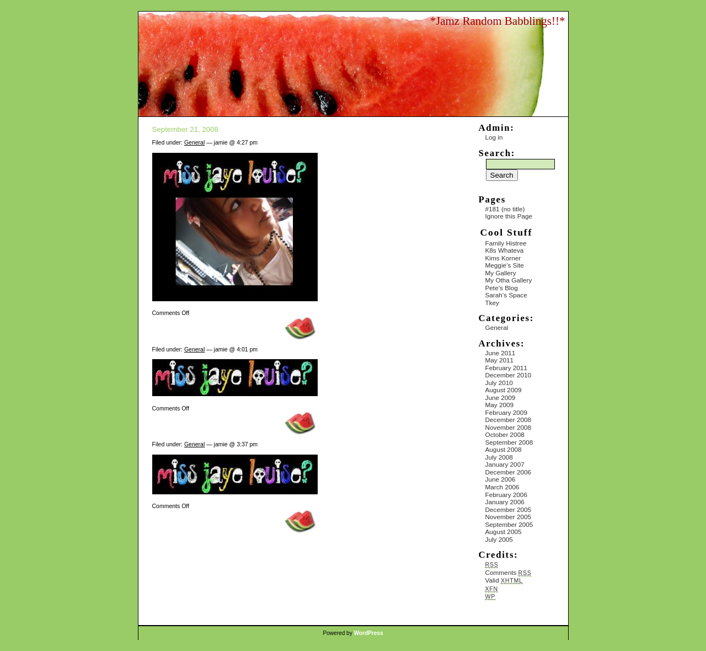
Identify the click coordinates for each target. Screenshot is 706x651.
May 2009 (499, 404)
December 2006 (508, 472)
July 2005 (499, 539)
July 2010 (499, 382)
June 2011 (500, 352)
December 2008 (508, 419)
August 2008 (503, 449)
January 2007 (505, 464)
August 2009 (503, 389)
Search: (497, 153)
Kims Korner (503, 258)
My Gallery (500, 272)
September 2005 (509, 524)
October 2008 (505, 434)
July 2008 (499, 457)
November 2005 (508, 516)
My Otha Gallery (508, 280)
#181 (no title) (505, 208)
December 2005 (508, 509)
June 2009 (500, 397)
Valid (504, 580)
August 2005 (503, 531)
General (194, 142)
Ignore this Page (509, 216)
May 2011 (499, 360)
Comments (508, 572)
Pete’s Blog (501, 287)
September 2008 (509, 442)
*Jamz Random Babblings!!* (497, 21)
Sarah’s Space (506, 294)
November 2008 (508, 427)
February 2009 (506, 412)
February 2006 (506, 494)
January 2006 (505, 501)
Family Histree (506, 243)
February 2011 (506, 367)
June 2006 (500, 479)
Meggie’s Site (504, 265)
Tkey (492, 302)
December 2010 (508, 374)
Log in (494, 137)
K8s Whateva (504, 250)
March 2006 (502, 486)
